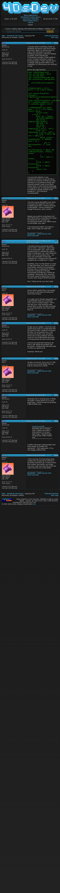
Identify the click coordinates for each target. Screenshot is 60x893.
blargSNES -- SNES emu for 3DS (39, 254)
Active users (35, 17)
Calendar (34, 19)
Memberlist (25, 17)
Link (52, 43)
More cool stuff (33, 256)
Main (25, 15)
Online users (32, 21)
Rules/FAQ (32, 15)
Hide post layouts (51, 36)
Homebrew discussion (15, 36)
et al (33, 524)
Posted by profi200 (38, 447)
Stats (25, 21)
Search (30, 22)
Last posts (26, 19)
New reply (54, 37)
